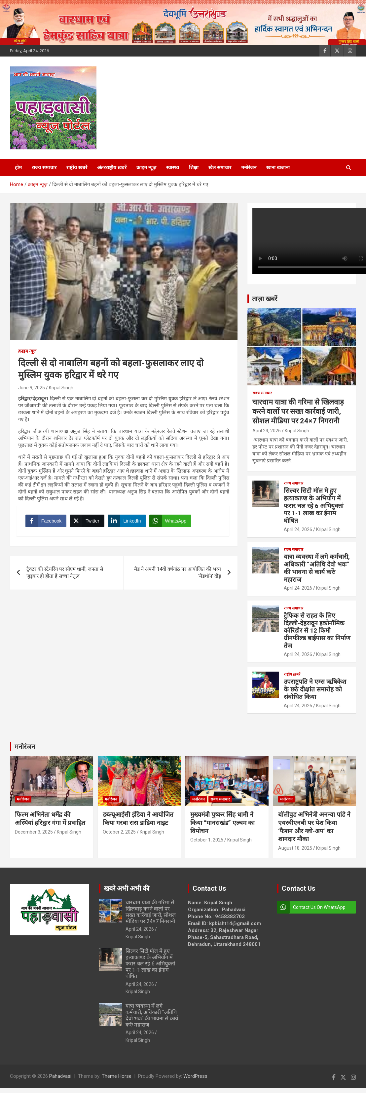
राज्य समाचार (44, 168)
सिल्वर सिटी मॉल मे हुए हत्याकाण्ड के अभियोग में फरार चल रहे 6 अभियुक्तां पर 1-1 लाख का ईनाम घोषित (314, 506)
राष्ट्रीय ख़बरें (76, 168)
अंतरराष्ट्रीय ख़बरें (112, 168)
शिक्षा (194, 168)
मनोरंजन (248, 168)
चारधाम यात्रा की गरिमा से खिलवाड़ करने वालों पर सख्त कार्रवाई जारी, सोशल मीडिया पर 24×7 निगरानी (298, 411)
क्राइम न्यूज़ (146, 168)
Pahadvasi (60, 1076)
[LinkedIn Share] (128, 522)
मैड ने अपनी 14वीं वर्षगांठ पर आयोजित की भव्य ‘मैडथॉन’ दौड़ (177, 574)
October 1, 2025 (206, 839)
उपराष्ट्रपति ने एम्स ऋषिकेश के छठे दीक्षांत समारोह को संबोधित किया (315, 689)
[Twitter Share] (88, 522)
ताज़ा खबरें (264, 299)
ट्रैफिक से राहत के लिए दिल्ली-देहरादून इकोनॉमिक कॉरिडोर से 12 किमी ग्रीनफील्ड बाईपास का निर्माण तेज (317, 630)
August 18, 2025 (295, 848)
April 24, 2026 (266, 430)
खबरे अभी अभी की (126, 888)
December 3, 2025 (34, 832)
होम (18, 168)
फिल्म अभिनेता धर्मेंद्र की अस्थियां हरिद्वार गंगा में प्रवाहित (50, 819)
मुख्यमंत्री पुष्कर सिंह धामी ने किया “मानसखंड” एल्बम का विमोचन (222, 823)
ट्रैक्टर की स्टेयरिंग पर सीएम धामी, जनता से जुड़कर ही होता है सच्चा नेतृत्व (64, 574)
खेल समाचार (219, 168)
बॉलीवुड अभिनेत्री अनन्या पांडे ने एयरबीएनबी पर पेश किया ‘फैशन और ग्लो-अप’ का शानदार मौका (314, 827)
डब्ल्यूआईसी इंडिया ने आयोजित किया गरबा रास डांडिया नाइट (138, 819)
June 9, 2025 (31, 387)
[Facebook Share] (46, 522)
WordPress (195, 1076)
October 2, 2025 (119, 832)
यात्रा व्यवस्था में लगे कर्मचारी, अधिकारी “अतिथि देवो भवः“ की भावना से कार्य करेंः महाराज (317, 568)
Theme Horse (116, 1076)
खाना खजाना (278, 168)
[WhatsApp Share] (171, 522)
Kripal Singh (61, 387)
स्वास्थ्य (172, 168)
